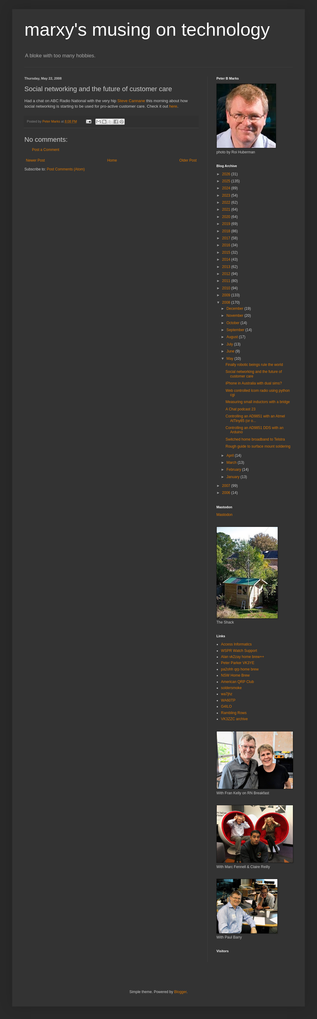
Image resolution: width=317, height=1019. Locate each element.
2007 (226, 486)
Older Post (188, 160)
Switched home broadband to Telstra (255, 439)
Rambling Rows (234, 713)
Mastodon (224, 515)
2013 (226, 267)
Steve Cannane (131, 100)
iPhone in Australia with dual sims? (254, 383)
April (230, 455)
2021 (226, 209)
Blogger (180, 992)
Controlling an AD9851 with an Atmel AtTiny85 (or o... (255, 418)
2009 (226, 295)
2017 (226, 238)
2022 (226, 202)
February (234, 469)
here (173, 106)
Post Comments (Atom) (66, 169)
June (230, 351)
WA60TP (228, 700)
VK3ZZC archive (234, 719)
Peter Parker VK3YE (237, 663)
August (232, 337)
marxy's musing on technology (147, 29)
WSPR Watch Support (239, 651)
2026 (226, 174)
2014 (226, 259)
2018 (226, 231)
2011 (226, 281)
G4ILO (226, 706)
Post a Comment (45, 150)
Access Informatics (236, 644)
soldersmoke (231, 688)
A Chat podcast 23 (240, 409)
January (233, 477)
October (233, 323)
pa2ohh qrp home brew (239, 669)
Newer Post (35, 160)
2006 (226, 493)
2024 (226, 188)
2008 (226, 302)
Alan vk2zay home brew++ (242, 657)
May (230, 358)
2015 (226, 252)
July (230, 344)
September (235, 330)
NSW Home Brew (235, 675)
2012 (226, 274)
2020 (226, 217)
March (232, 462)
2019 (226, 224)
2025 (226, 181)
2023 (226, 195)
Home (112, 160)
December (235, 308)
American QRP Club (237, 682)
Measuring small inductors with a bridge (258, 402)
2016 (226, 245)
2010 (226, 288)
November (235, 315)
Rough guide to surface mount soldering (258, 446)
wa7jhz (226, 694)
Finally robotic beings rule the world (254, 365)
